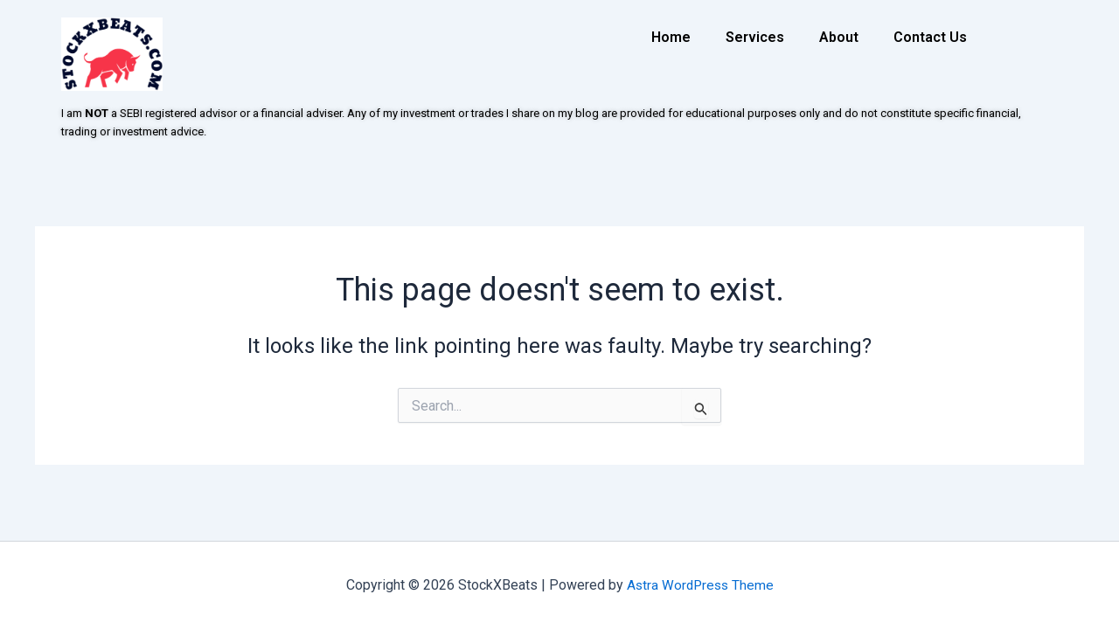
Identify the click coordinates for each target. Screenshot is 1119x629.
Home (671, 37)
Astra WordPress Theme (699, 585)
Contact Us (930, 37)
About (838, 37)
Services (755, 37)
